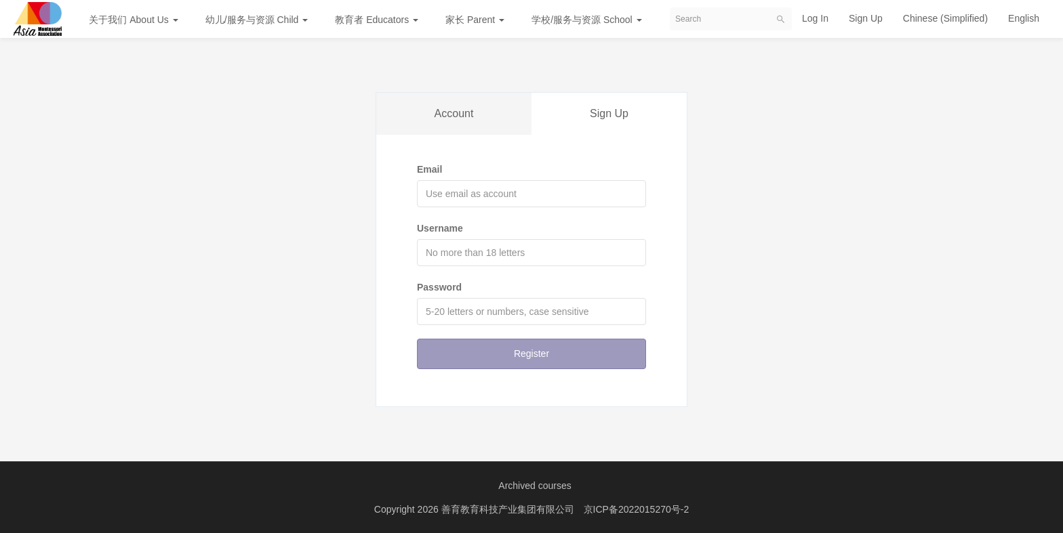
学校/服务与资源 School (586, 19)
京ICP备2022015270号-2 (636, 509)
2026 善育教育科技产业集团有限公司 (497, 509)
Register (531, 353)
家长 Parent (474, 19)
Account (454, 113)
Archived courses (534, 485)
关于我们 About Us (133, 19)
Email (429, 169)
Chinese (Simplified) (945, 18)
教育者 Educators (376, 19)
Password (439, 287)
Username (440, 228)
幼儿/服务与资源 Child (256, 19)
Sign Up (866, 18)
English (1023, 18)
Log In (815, 18)
